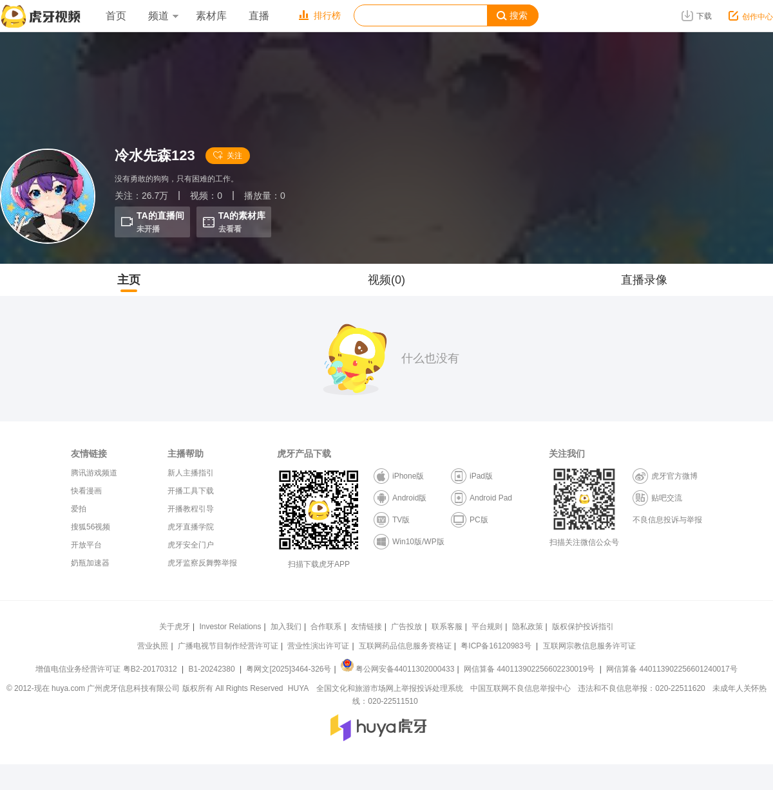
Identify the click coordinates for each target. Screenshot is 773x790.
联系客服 (447, 626)
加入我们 (286, 626)
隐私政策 (527, 626)
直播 (259, 15)
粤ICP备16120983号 (496, 645)
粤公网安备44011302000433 (397, 669)
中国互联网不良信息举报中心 (520, 688)
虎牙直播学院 (190, 526)
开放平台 (86, 544)
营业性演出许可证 (318, 645)
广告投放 (406, 626)
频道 (163, 15)
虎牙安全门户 (190, 544)
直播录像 (644, 279)
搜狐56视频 (90, 526)
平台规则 (487, 626)
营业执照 (152, 645)
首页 (116, 15)
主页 (128, 279)
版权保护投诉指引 (583, 626)
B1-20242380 (213, 669)
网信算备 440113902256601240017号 (671, 669)
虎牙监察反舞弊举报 (202, 562)
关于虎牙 (174, 626)
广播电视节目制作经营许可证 (228, 645)
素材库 (211, 15)
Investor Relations (230, 626)
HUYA (298, 688)
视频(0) (386, 279)
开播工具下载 (190, 490)
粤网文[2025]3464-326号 (288, 669)
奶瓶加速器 (90, 562)
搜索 (512, 16)
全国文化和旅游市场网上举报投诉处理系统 (389, 688)
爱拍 (78, 508)
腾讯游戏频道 (94, 472)
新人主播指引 (190, 472)
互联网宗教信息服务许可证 (589, 645)
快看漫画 (86, 490)
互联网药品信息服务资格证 (405, 645)
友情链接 (366, 626)
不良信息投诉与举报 (667, 519)
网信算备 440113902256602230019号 (529, 669)
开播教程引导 (190, 508)
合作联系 (325, 626)
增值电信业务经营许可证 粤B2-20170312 (107, 669)
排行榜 (320, 15)
